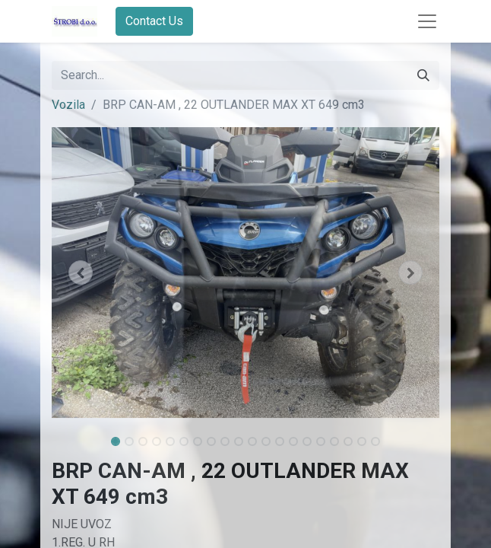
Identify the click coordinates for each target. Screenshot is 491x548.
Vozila (68, 104)
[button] (81, 272)
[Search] (423, 75)
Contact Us (154, 21)
